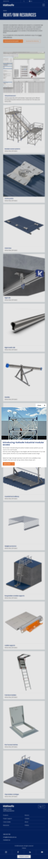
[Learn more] (9, 463)
